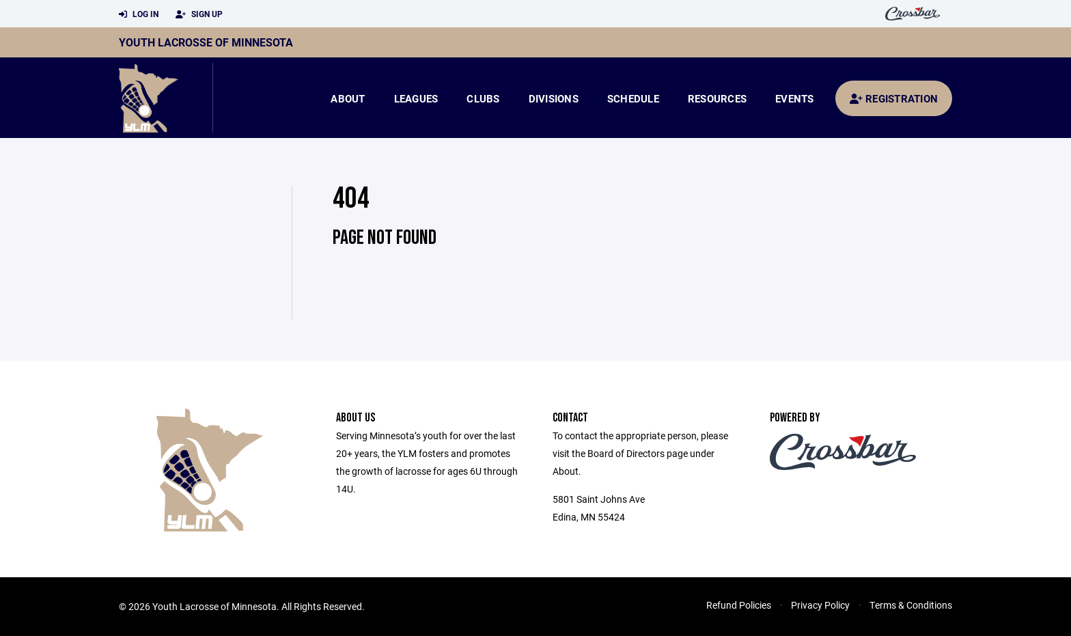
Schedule (633, 98)
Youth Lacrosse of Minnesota (206, 42)
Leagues (416, 98)
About (348, 98)
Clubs (483, 98)
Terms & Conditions (911, 604)
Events (794, 98)
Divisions (554, 98)
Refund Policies (738, 604)
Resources (717, 98)
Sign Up (199, 14)
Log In (138, 14)
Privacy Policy (820, 604)
